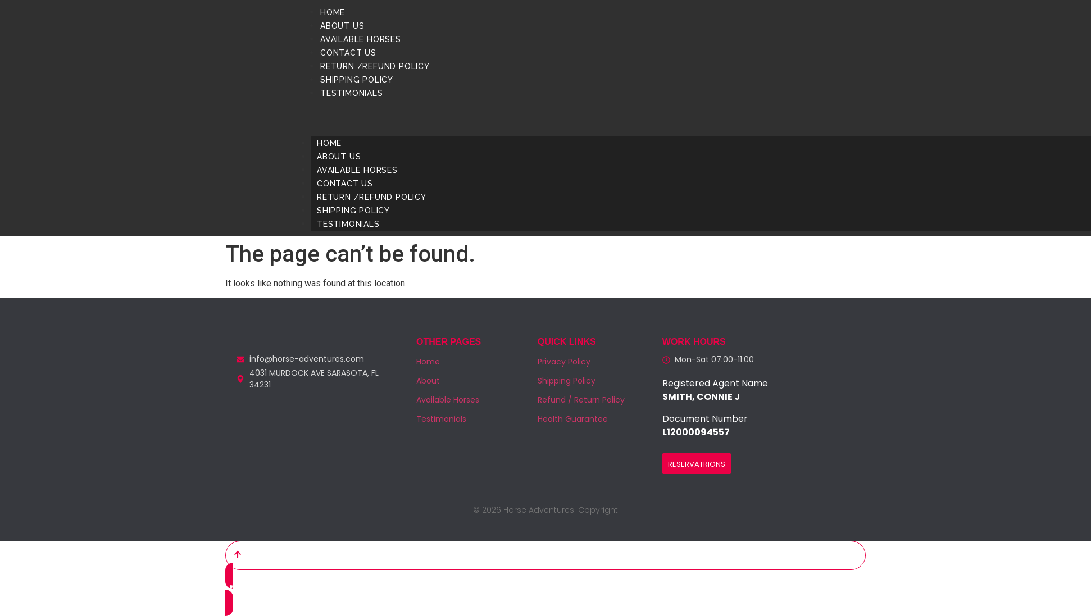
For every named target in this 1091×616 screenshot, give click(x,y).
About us (342, 25)
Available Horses (360, 39)
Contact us (348, 52)
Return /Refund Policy (375, 66)
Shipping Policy (356, 79)
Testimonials (351, 93)
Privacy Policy (564, 361)
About (428, 380)
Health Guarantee (573, 419)
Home (332, 12)
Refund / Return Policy (581, 399)
